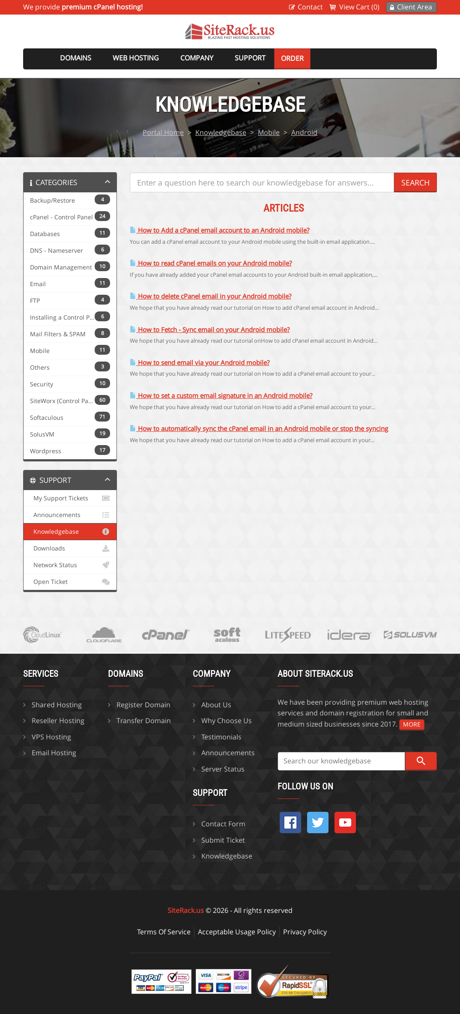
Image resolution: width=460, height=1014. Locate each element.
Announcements (70, 515)
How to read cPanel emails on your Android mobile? (211, 263)
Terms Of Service (164, 931)
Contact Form (223, 824)
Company (196, 58)
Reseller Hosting (58, 720)
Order (292, 58)
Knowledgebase (220, 132)
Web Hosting (136, 58)
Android (304, 132)
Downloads (70, 548)
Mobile (269, 132)
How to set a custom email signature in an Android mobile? (221, 395)
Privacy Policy (305, 931)
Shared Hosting (57, 704)
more (412, 724)
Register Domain (143, 704)
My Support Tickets (70, 498)
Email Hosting (54, 752)
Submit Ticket (223, 840)
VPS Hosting (51, 737)
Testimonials (221, 737)
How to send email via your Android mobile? (199, 362)
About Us (216, 704)
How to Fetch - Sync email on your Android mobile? (210, 329)
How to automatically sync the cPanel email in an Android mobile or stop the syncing (259, 428)
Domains (75, 58)
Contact (310, 7)
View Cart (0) (359, 7)
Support (250, 58)
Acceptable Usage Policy (237, 931)
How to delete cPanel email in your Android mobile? (210, 296)
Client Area (414, 7)
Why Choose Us (226, 720)
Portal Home (163, 132)
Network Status (70, 565)
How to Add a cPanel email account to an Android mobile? (219, 230)
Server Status (223, 769)
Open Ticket (70, 582)
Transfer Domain (143, 720)
